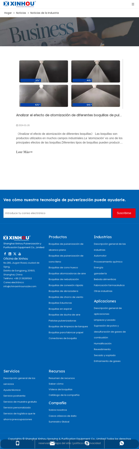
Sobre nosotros (58, 410)
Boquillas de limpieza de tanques (68, 326)
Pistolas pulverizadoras (62, 320)
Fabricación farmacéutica (109, 285)
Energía (98, 267)
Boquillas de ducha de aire (64, 314)
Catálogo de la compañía (64, 395)
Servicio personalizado (17, 407)
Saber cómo (56, 384)
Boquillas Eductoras (60, 303)
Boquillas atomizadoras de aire (67, 273)
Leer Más (24, 152)
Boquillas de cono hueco (63, 267)
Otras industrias (103, 291)
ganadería (100, 273)
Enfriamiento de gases (107, 361)
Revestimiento (102, 349)
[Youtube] (19, 254)
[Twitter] (14, 254)
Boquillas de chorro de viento (66, 297)
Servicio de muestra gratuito (20, 401)
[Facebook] (5, 254)
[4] (69, 31)
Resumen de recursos (62, 378)
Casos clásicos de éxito (63, 416)
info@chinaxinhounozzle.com (19, 286)
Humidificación (102, 343)
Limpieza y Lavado (104, 320)
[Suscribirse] (124, 213)
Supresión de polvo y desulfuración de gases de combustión (110, 331)
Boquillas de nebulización (64, 279)
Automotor (100, 255)
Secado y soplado (105, 355)
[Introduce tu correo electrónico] (57, 213)
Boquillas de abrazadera (63, 291)
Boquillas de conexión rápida (66, 285)
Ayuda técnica (11, 390)
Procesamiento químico (108, 261)
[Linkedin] (10, 254)
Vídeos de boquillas (60, 389)
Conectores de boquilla (63, 338)
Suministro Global (59, 421)
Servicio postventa (14, 395)
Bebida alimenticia (105, 279)
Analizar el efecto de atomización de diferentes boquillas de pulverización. (76, 115)
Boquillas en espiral (60, 309)
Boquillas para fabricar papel (66, 332)
